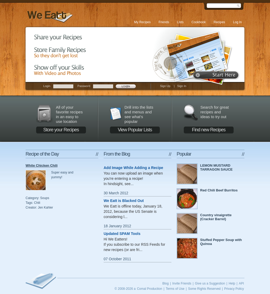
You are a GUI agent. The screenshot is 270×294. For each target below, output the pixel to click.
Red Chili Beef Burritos (219, 190)
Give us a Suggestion (210, 283)
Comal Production (149, 289)
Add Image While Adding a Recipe (133, 168)
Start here (216, 75)
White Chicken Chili (41, 165)
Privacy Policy (234, 289)
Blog (165, 283)
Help (232, 283)
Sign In (181, 86)
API (241, 283)
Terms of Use (175, 289)
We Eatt (49, 17)
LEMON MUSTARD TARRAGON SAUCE (216, 167)
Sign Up (165, 86)
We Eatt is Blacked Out (124, 201)
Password (84, 86)
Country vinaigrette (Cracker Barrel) (216, 217)
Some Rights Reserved (204, 289)
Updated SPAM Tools (122, 234)
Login (46, 86)
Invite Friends (181, 283)
